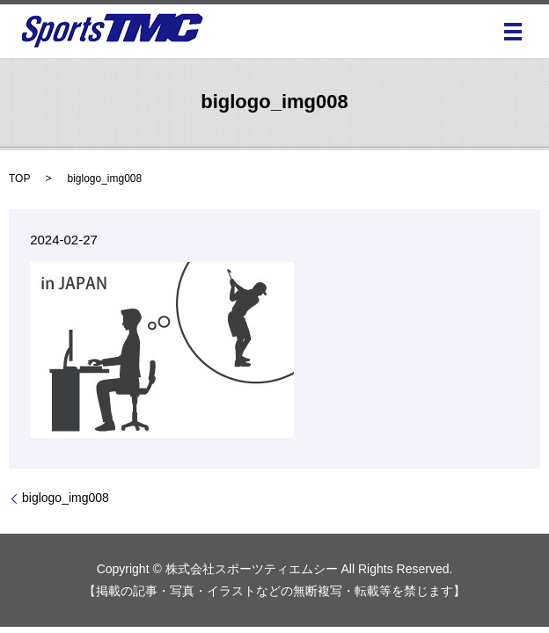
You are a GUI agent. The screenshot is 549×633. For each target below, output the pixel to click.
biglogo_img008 (65, 498)
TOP (19, 178)
